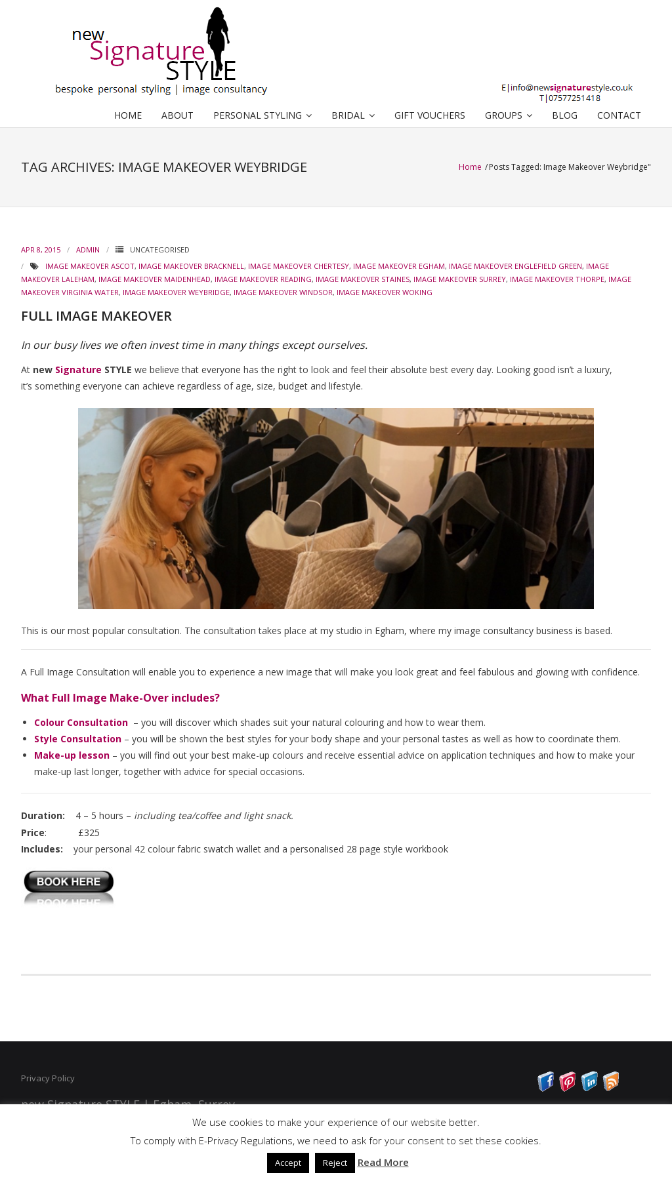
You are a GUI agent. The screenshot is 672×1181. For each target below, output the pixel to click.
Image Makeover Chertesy (298, 266)
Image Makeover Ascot (90, 266)
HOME (128, 115)
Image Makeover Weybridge (176, 292)
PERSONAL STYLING (257, 115)
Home (471, 166)
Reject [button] (335, 1163)
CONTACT (619, 115)
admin (88, 249)
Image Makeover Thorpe (557, 279)
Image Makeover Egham (399, 266)
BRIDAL (348, 115)
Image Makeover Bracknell (191, 266)
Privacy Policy (48, 1078)
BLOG (565, 115)
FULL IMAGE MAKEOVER (96, 316)
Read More (383, 1162)
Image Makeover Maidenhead (154, 279)
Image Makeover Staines (363, 279)
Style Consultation (77, 738)
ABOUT (177, 115)
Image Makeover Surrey (459, 279)
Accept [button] (288, 1163)
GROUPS (503, 115)
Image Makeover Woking (384, 292)
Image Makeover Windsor (283, 292)
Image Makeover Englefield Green (515, 266)
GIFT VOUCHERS (429, 115)
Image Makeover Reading (263, 279)
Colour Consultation (81, 722)
